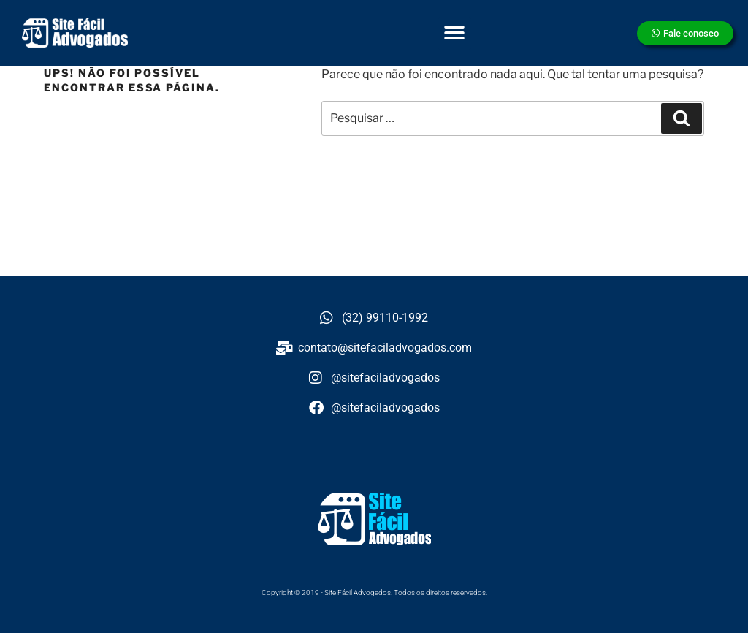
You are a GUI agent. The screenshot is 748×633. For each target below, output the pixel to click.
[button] (454, 33)
